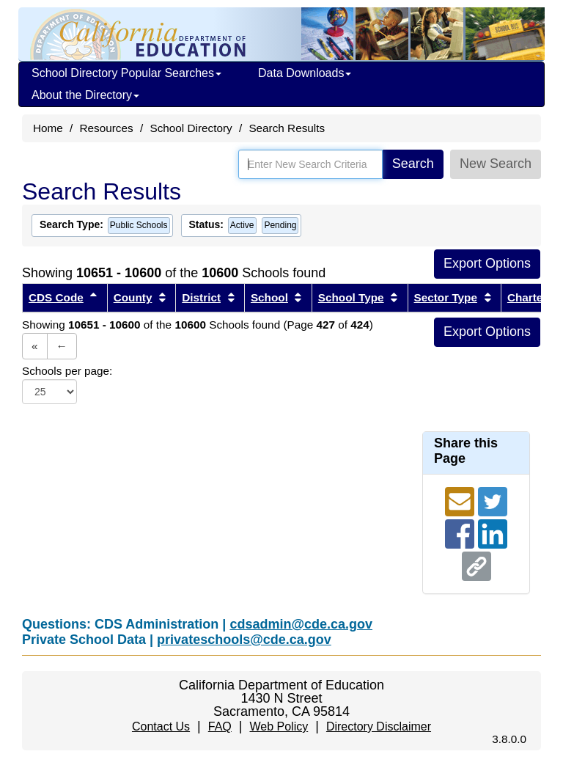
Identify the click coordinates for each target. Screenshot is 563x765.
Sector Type (445, 297)
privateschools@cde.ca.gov (244, 639)
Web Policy (278, 726)
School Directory (191, 128)
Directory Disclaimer (378, 726)
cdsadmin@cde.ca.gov (300, 624)
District (201, 297)
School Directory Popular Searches (126, 73)
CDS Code (56, 297)
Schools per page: (67, 371)
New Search (495, 163)
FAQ (220, 726)
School (269, 297)
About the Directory (85, 95)
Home (48, 128)
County (133, 297)
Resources (106, 128)
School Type (351, 297)
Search (413, 163)
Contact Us (161, 726)
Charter (527, 297)
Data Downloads (304, 73)
